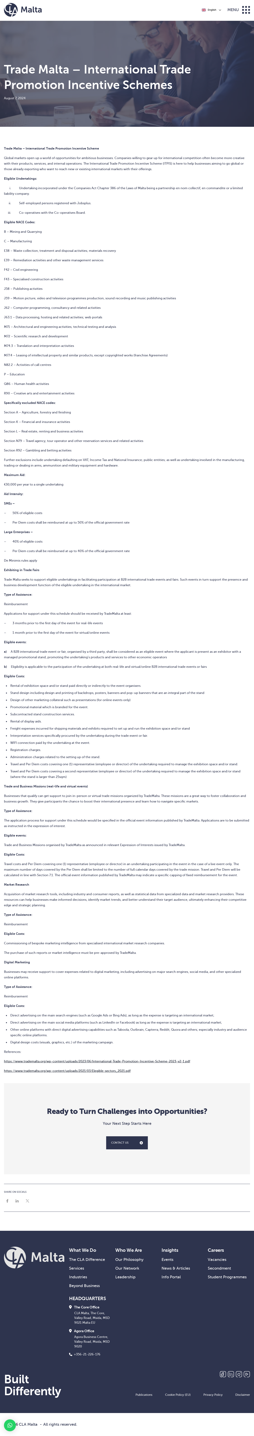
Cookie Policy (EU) (178, 1394)
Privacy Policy (213, 1394)
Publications (144, 1394)
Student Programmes (227, 1277)
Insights (170, 1250)
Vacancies (217, 1259)
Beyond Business (84, 1285)
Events (167, 1259)
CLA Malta (28, 1424)
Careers (216, 1250)
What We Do (82, 1250)
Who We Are (128, 1250)
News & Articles (176, 1268)
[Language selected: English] (211, 10)
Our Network (127, 1268)
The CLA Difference (87, 1259)
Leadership (125, 1277)
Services (76, 1268)
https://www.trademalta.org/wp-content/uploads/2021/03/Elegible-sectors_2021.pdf (67, 1071)
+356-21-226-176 (84, 1354)
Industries (78, 1277)
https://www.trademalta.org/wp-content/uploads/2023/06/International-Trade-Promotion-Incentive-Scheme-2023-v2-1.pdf (97, 1061)
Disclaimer (242, 1394)
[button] (10, 1425)
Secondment (219, 1268)
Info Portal (171, 1277)
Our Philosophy (129, 1259)
